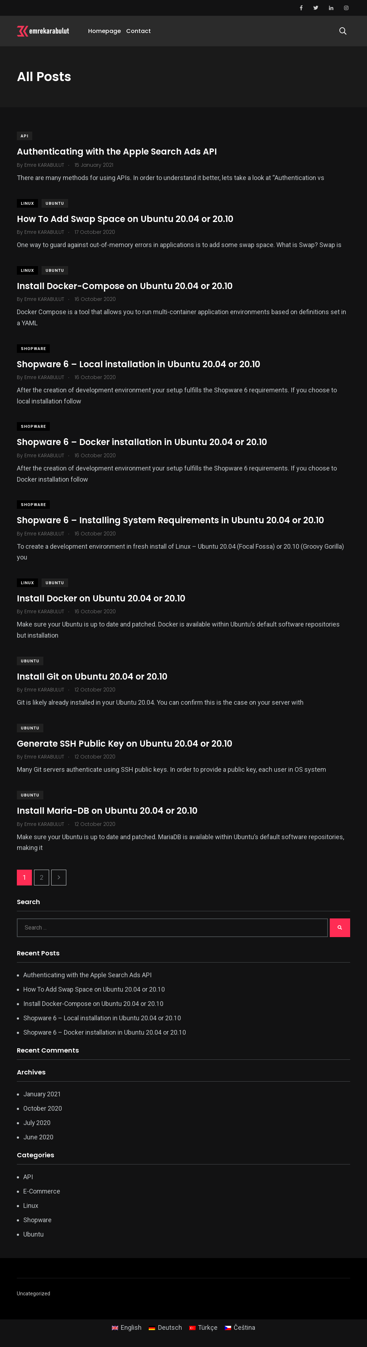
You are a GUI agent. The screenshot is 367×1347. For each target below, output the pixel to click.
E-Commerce (42, 1191)
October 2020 (42, 1108)
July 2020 (37, 1122)
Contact (138, 31)
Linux (27, 203)
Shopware (33, 348)
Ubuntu (55, 203)
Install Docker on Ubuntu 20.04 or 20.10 (101, 598)
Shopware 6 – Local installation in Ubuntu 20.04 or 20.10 (138, 364)
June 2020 (38, 1137)
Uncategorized (33, 1293)
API (24, 136)
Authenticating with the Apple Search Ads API (117, 151)
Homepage (104, 31)
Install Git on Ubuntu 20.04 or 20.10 (92, 676)
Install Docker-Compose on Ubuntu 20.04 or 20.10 (125, 286)
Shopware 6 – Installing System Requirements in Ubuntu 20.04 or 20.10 (170, 520)
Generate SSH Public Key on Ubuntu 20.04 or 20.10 (124, 744)
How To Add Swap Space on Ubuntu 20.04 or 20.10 (125, 219)
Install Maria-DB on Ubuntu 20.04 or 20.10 (107, 811)
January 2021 (42, 1094)
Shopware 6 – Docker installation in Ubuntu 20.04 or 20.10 (142, 442)
